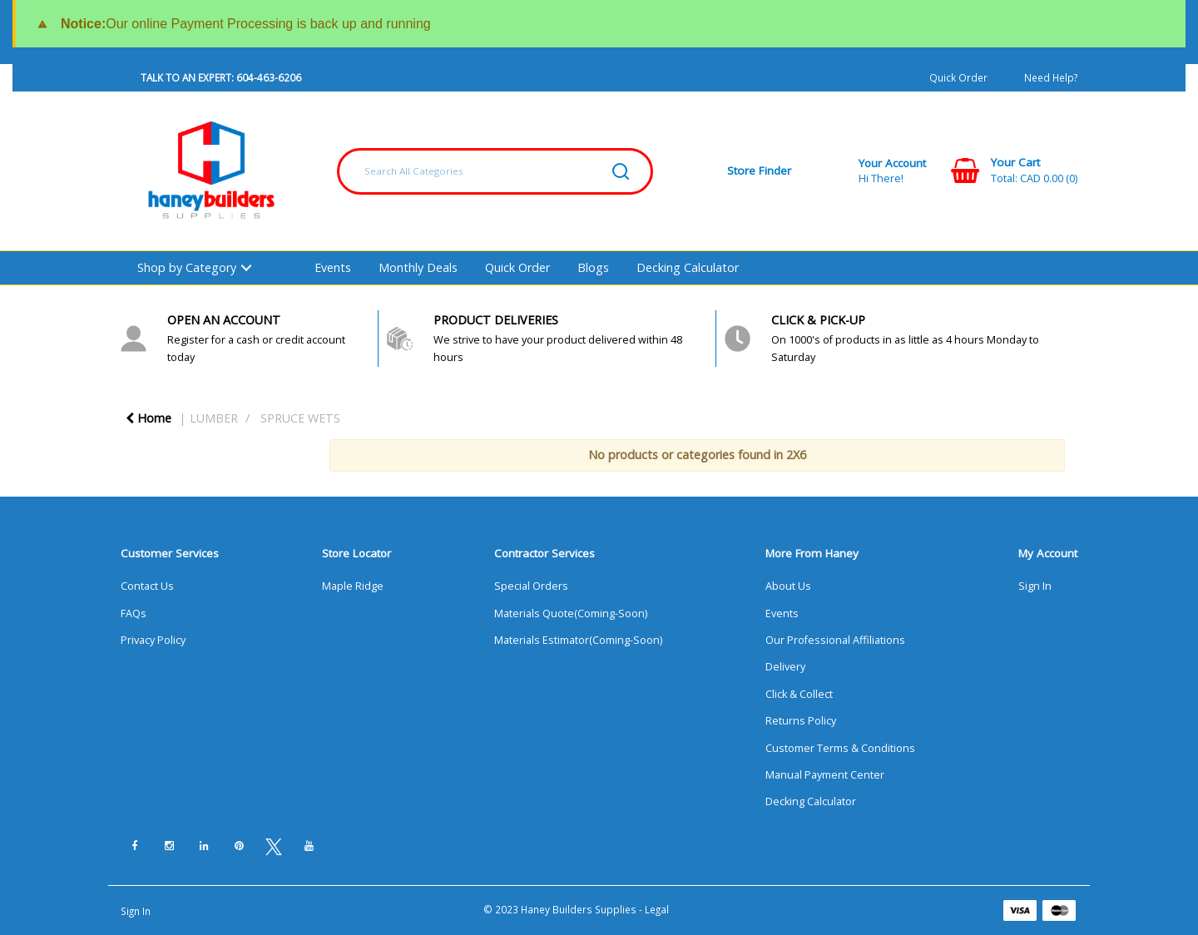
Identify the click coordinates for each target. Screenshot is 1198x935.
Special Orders (531, 586)
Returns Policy (800, 721)
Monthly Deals (418, 267)
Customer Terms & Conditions (840, 748)
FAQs (133, 613)
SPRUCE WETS (300, 418)
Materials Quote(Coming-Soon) (570, 613)
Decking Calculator (687, 267)
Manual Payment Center (824, 775)
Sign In (1035, 586)
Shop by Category (186, 267)
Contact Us (147, 586)
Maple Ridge (353, 586)
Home (148, 418)
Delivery (785, 667)
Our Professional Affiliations (835, 640)
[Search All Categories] (495, 171)
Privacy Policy (153, 640)
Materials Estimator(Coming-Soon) (578, 640)
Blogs (593, 267)
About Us (788, 586)
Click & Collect (799, 694)
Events (332, 267)
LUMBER (214, 418)
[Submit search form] (620, 171)
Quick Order (958, 77)
